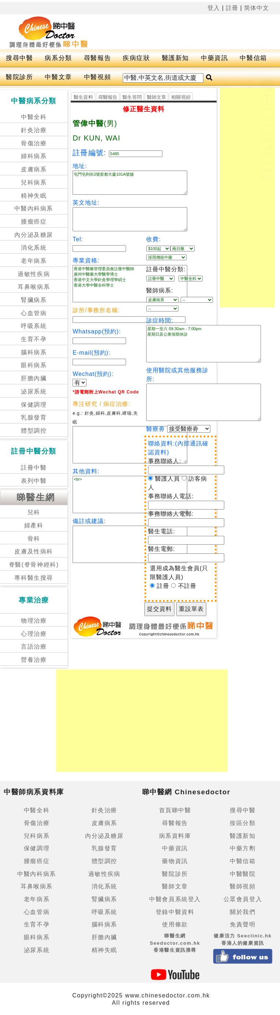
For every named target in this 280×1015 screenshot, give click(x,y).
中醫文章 (58, 77)
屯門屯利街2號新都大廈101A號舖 (130, 183)
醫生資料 (83, 97)
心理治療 (34, 634)
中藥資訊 (214, 58)
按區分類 (242, 823)
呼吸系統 (34, 326)
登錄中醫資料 (175, 912)
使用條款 (175, 924)
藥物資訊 (175, 861)
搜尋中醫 (19, 58)
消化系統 (34, 248)
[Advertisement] (247, 197)
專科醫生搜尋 (33, 578)
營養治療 (34, 660)
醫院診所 (19, 77)
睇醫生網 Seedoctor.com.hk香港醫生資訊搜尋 (175, 943)
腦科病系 (34, 352)
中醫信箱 (253, 58)
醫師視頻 (242, 886)
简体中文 (256, 8)
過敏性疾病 (34, 274)
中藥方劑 (242, 848)
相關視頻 (181, 97)
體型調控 (34, 431)
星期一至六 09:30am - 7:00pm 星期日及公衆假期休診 (203, 343)
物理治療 (34, 620)
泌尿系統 (34, 391)
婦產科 (34, 525)
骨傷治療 (34, 143)
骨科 (33, 539)
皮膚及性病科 (33, 551)
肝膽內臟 (34, 378)
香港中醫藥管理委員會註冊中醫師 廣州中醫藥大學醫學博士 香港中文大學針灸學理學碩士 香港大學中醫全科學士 (130, 283)
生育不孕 (34, 339)
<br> (130, 494)
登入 (213, 8)
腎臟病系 (34, 300)
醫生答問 (132, 97)
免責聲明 (242, 924)
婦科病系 (34, 156)
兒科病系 (34, 182)
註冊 (232, 8)
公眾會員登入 (243, 899)
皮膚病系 (34, 169)
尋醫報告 (97, 58)
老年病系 (34, 261)
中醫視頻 (97, 77)
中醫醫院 (242, 874)
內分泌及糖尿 (33, 235)
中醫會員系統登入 (175, 899)
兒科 (33, 512)
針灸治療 (34, 130)
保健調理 (34, 405)
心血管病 (34, 313)
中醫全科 (34, 117)
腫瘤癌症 (34, 222)
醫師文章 (156, 97)
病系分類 (58, 58)
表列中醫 (34, 481)
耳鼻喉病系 (34, 287)
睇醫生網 (35, 497)
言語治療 (34, 646)
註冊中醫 (34, 467)
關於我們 (242, 912)
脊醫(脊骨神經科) (34, 564)
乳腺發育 (34, 417)
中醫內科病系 (33, 208)
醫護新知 (175, 58)
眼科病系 (34, 365)
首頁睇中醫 (175, 810)
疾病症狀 (136, 58)
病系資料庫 (175, 836)
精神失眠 (34, 196)
